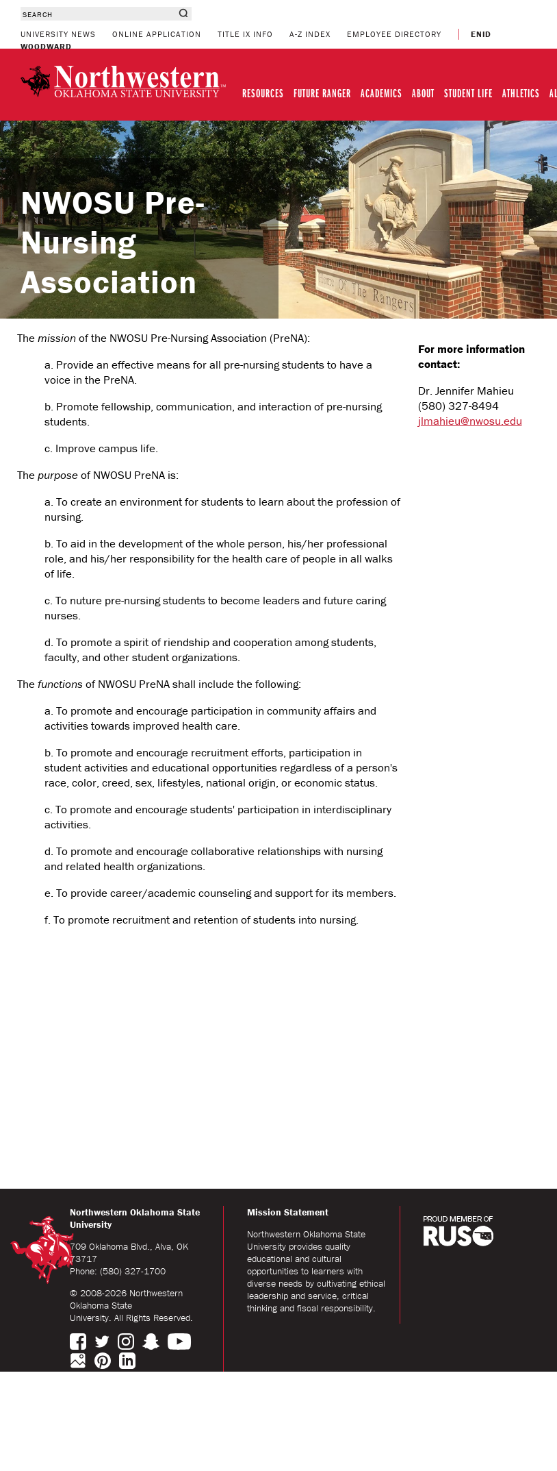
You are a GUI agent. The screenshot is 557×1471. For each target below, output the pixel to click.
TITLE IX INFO (245, 34)
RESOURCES (263, 93)
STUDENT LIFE (468, 93)
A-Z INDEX (310, 34)
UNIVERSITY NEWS (58, 34)
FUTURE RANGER (322, 93)
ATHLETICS (521, 93)
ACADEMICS (381, 93)
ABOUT (423, 93)
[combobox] (97, 14)
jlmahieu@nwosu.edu (470, 420)
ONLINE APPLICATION (156, 34)
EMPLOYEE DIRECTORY (394, 34)
